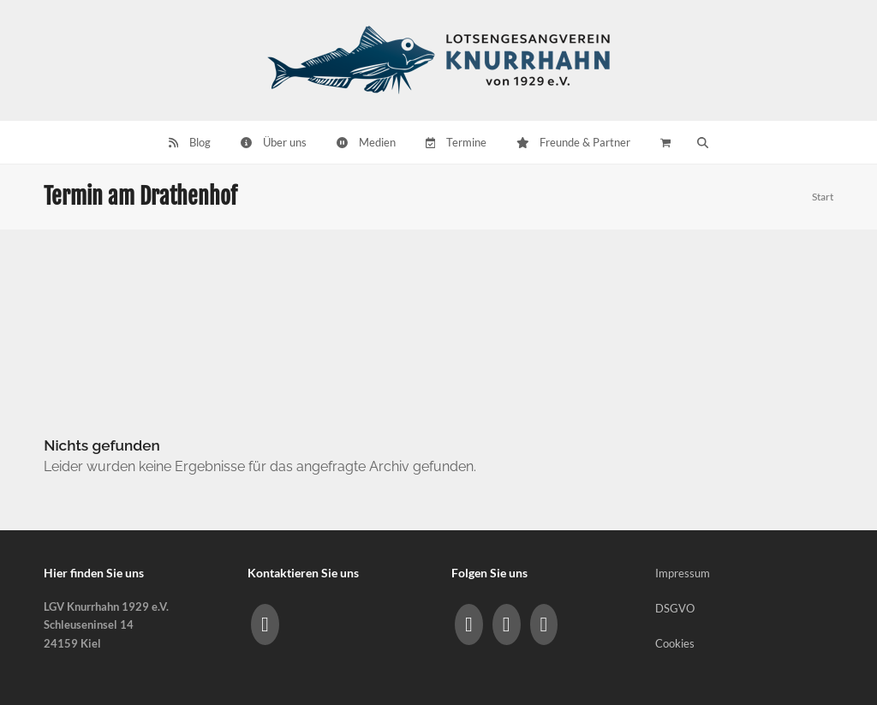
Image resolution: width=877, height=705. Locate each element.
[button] (703, 142)
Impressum (682, 573)
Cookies (675, 643)
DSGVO (675, 608)
